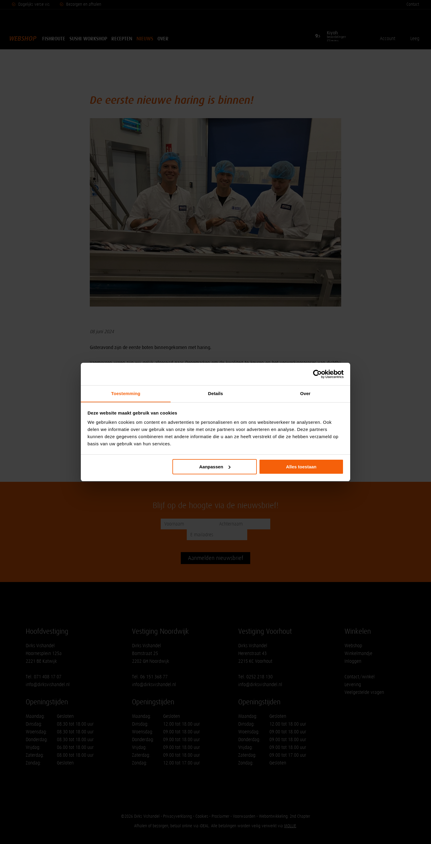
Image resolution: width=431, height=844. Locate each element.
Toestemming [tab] (125, 393)
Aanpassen (214, 466)
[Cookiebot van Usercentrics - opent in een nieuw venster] (317, 373)
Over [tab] (305, 393)
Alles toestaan (301, 466)
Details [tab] (215, 393)
